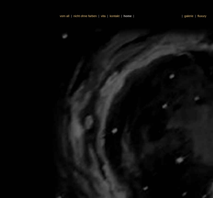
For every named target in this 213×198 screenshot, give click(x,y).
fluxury (201, 16)
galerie (188, 16)
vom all (64, 16)
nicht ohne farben (85, 16)
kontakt (114, 16)
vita (103, 16)
